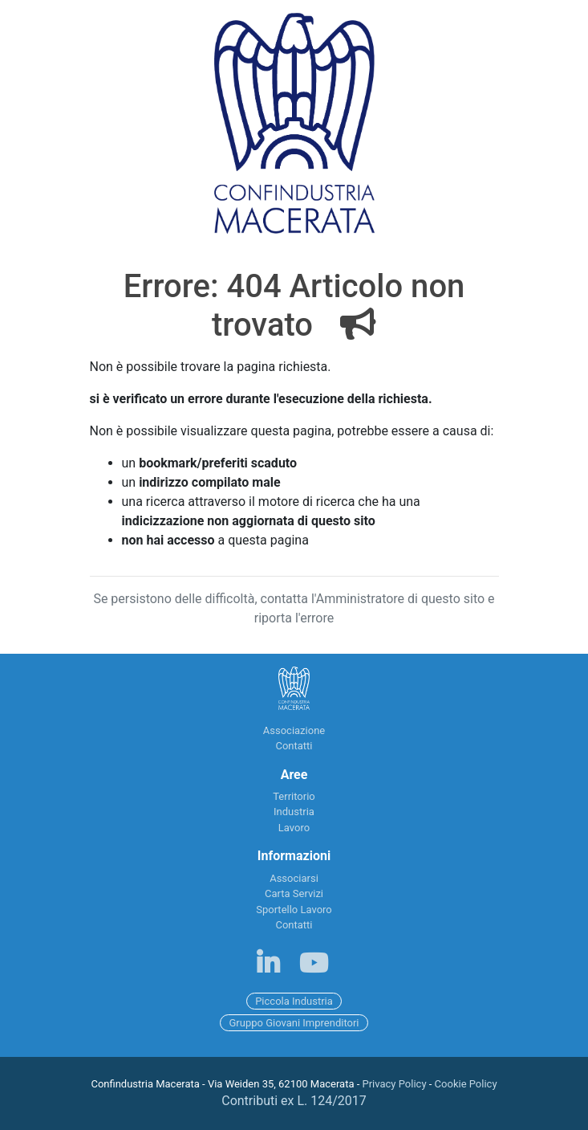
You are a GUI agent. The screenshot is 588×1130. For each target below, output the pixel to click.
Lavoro (294, 828)
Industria (294, 812)
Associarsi (294, 878)
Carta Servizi (294, 893)
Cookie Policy (466, 1084)
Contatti (293, 746)
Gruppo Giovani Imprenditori (294, 1023)
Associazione (294, 730)
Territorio (294, 796)
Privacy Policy (395, 1084)
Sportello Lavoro (294, 910)
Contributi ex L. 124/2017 (294, 1100)
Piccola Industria (294, 1001)
